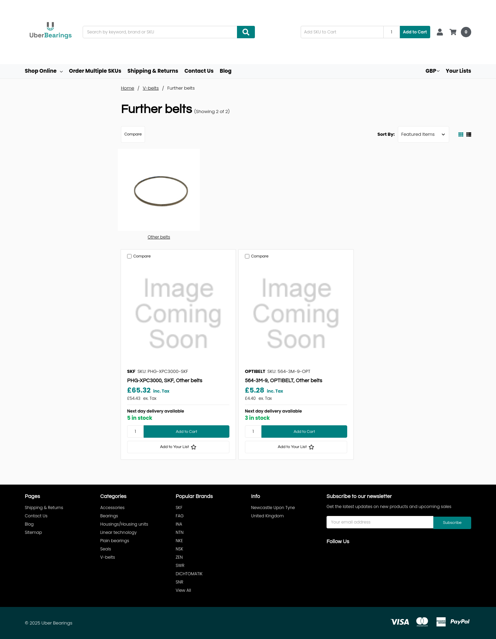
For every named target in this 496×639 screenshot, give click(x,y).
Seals (105, 549)
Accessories (112, 507)
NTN (180, 532)
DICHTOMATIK (189, 574)
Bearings (109, 516)
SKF (179, 507)
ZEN (179, 557)
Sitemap (33, 532)
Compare (133, 134)
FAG (180, 516)
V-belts (107, 557)
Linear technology (118, 532)
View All (183, 590)
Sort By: (386, 134)
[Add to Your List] (178, 447)
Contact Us (199, 70)
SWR (180, 565)
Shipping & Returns (152, 70)
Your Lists (458, 70)
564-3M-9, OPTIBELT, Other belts (283, 380)
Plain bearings (114, 541)
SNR (179, 582)
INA (179, 524)
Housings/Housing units (124, 524)
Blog (225, 70)
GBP (433, 70)
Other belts (159, 237)
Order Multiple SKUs (95, 70)
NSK (179, 549)
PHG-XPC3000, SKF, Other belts (164, 380)
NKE (179, 541)
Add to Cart (415, 32)
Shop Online (44, 70)
